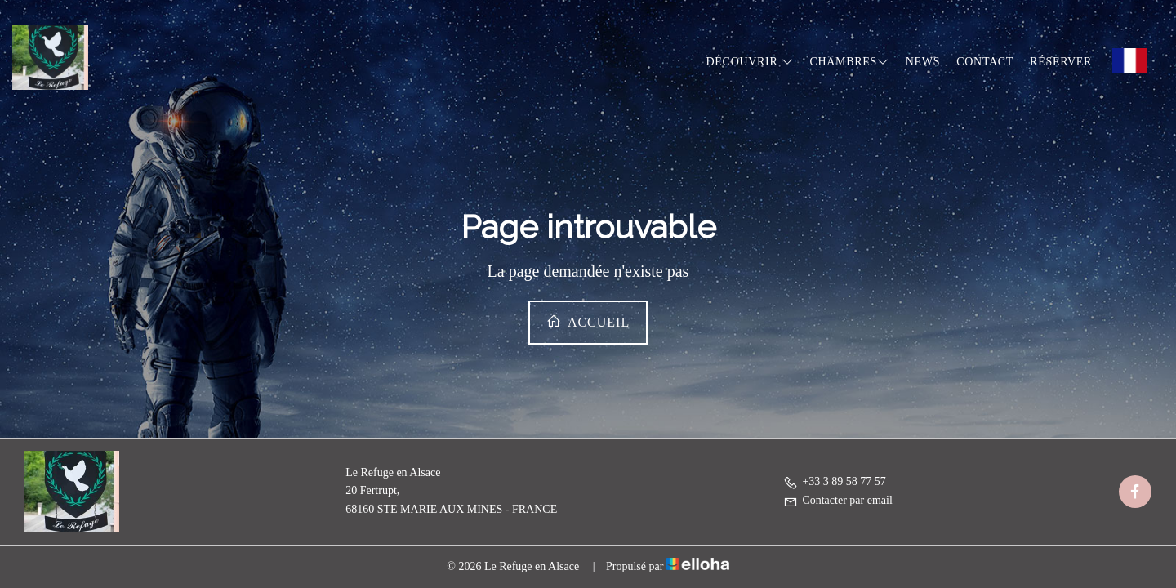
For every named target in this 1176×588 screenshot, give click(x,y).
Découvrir (750, 62)
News (923, 62)
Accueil (588, 321)
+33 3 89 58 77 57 (834, 481)
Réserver (1061, 62)
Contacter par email (837, 500)
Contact (984, 62)
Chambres (849, 62)
